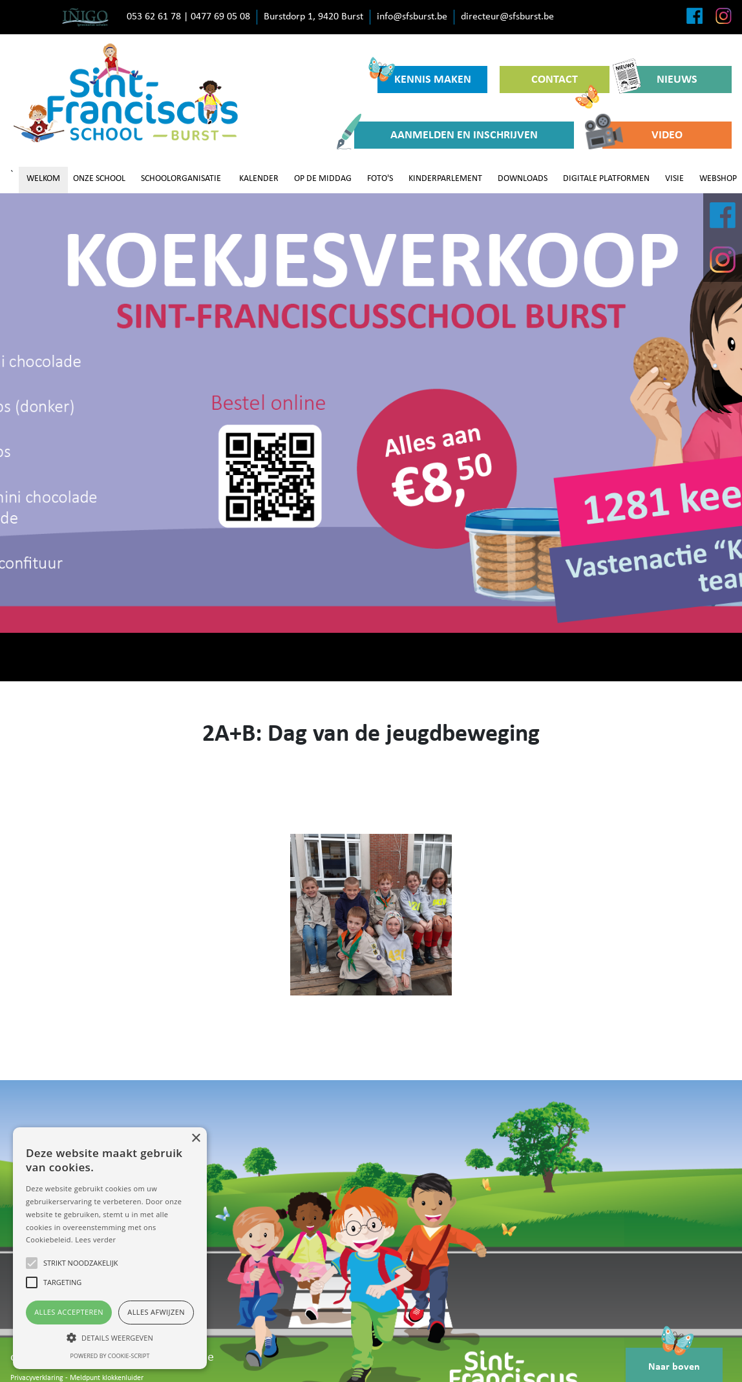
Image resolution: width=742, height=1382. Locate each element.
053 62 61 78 (154, 17)
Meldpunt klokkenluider (106, 1378)
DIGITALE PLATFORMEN (606, 179)
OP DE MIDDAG (323, 179)
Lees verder (95, 1239)
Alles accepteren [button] (68, 1312)
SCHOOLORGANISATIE (181, 179)
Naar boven (674, 1360)
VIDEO (642, 135)
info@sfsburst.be (412, 17)
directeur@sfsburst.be (507, 17)
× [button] (195, 1138)
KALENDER (259, 179)
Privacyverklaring (36, 1378)
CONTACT (565, 83)
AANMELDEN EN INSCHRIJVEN (446, 135)
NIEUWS (659, 79)
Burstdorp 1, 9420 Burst (313, 17)
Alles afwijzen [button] (156, 1312)
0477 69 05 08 (220, 17)
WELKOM (43, 179)
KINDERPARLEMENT (445, 179)
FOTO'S (380, 179)
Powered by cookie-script (110, 1356)
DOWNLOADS (522, 179)
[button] (110, 1337)
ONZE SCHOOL (99, 179)
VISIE (674, 179)
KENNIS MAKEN (424, 76)
